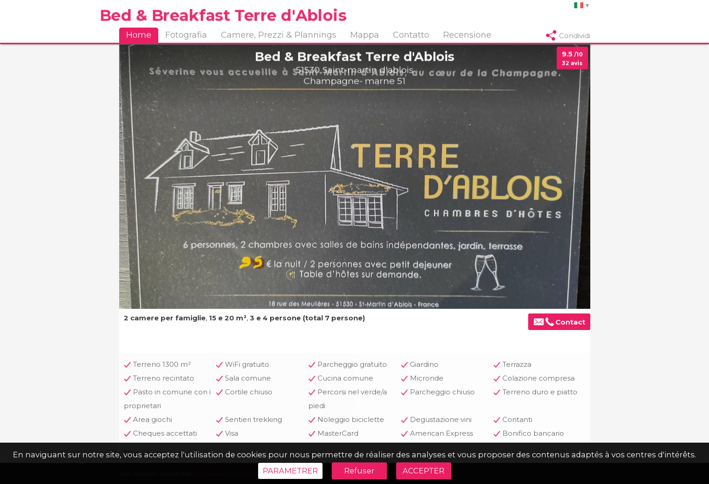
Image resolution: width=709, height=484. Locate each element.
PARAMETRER (290, 470)
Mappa (364, 35)
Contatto (411, 35)
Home (138, 35)
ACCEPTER (423, 470)
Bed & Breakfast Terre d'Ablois (222, 15)
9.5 (572, 58)
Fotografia (186, 35)
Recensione (467, 35)
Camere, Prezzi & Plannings (278, 35)
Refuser (359, 470)
